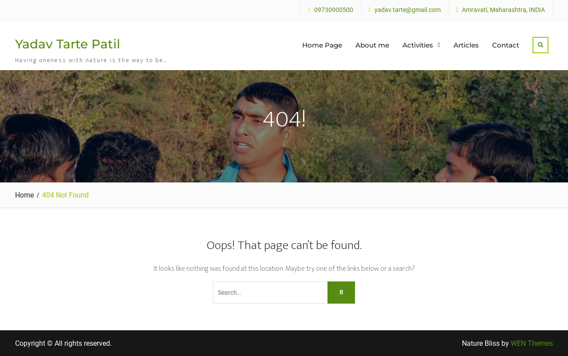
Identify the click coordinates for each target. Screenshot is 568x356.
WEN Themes (532, 343)
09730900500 (333, 10)
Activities (417, 45)
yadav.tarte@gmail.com (408, 10)
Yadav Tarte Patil (67, 43)
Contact (505, 45)
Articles (466, 45)
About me (372, 45)
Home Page (322, 45)
